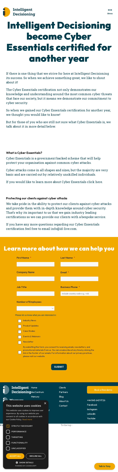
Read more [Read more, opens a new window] (27, 419)
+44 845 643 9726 (96, 400)
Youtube (91, 418)
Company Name (25, 272)
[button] (25, 462)
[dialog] (25, 434)
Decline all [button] (36, 456)
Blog (61, 396)
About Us (64, 401)
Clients (62, 387)
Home (34, 387)
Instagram (92, 409)
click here (94, 182)
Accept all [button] (15, 456)
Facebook (92, 404)
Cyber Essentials (18, 158)
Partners (63, 392)
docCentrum (37, 392)
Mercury (35, 396)
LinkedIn (91, 413)
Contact (63, 405)
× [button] (45, 403)
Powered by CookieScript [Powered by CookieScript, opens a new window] (25, 466)
